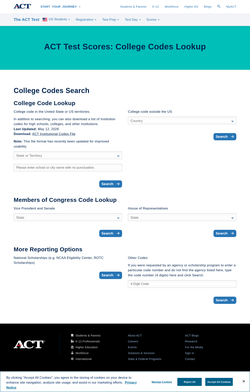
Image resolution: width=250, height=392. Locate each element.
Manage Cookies (162, 381)
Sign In (189, 353)
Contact (190, 359)
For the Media (194, 347)
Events (132, 347)
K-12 (155, 6)
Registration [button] (86, 19)
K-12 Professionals (88, 341)
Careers (133, 341)
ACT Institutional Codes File (54, 134)
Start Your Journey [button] (60, 6)
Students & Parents (133, 6)
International (84, 359)
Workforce (172, 6)
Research (191, 341)
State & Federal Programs (144, 359)
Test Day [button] (132, 19)
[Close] (243, 381)
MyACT (231, 6)
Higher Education (87, 347)
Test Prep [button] (110, 19)
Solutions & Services (141, 353)
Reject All (190, 381)
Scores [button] (153, 19)
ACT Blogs (192, 335)
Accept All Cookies (219, 381)
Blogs (208, 6)
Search (111, 184)
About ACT (135, 335)
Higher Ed (191, 6)
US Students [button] (56, 19)
